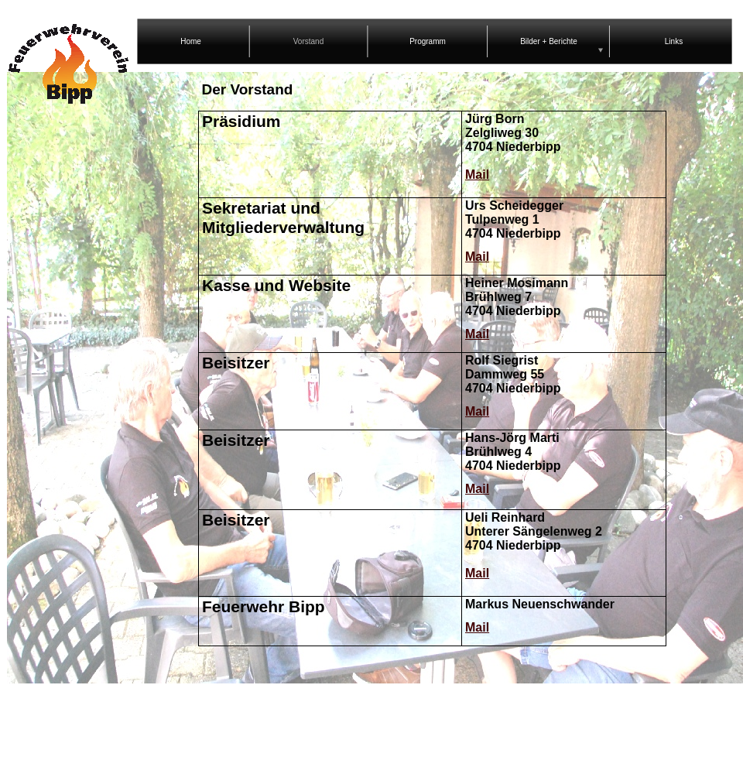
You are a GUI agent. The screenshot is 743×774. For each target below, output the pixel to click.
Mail (477, 174)
